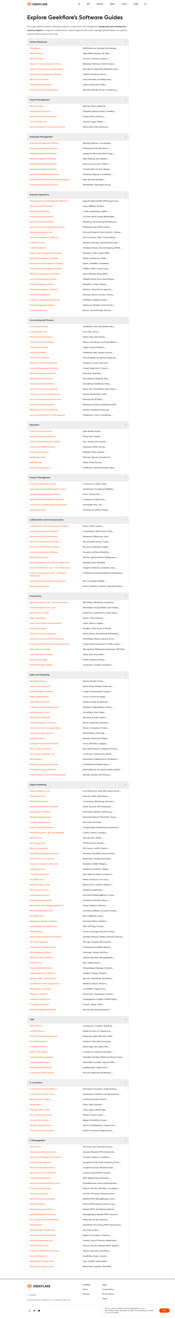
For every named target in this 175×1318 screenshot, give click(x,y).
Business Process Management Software (47, 227)
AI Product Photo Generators (42, 1131)
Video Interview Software (40, 85)
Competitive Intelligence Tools (43, 947)
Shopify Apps (35, 1105)
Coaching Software (38, 310)
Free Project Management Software (45, 494)
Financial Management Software (44, 368)
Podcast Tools (36, 963)
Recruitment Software (39, 80)
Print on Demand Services (41, 1115)
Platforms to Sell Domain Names (44, 764)
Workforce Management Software (44, 174)
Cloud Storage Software (40, 1162)
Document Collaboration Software (45, 542)
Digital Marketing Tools (40, 791)
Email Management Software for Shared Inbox (50, 563)
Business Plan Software (40, 211)
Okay (164, 1310)
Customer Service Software (41, 1057)
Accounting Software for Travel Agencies (47, 415)
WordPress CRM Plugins (40, 1062)
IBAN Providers (36, 463)
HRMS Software (36, 54)
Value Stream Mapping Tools (42, 754)
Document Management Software (44, 547)
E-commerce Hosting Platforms (43, 1089)
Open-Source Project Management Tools (47, 489)
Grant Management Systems (42, 305)
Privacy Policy (108, 1294)
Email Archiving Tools (39, 1194)
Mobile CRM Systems (39, 1052)
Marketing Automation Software (43, 921)
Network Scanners (37, 1204)
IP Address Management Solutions (44, 1251)
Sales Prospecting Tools (40, 686)
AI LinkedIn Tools (37, 880)
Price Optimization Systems (42, 733)
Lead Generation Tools (40, 712)
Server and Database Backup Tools (45, 1183)
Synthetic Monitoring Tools (41, 1241)
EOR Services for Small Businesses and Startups (50, 180)
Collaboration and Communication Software (49, 526)
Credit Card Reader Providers (42, 447)
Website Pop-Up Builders (40, 989)
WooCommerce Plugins (40, 1099)
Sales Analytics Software (40, 749)
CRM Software (36, 1026)
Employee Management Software (44, 143)
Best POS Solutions (38, 681)
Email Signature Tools (39, 557)
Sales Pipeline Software (40, 702)
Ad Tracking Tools (37, 843)
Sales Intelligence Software (41, 692)
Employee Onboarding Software (44, 148)
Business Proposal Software (41, 222)
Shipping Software (38, 738)
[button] (145, 4)
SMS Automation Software (41, 958)
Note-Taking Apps (37, 618)
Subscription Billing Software (42, 384)
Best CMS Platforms (38, 1256)
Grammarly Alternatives (40, 999)
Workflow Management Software (44, 258)
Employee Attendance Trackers (43, 169)
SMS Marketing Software (40, 952)
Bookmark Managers (39, 660)
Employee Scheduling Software (43, 164)
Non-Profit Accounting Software (43, 389)
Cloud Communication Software (44, 531)
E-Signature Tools (37, 243)
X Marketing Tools (37, 869)
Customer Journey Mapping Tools (44, 707)
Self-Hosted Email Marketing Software (46, 906)
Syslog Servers (36, 1225)
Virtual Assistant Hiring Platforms (44, 90)
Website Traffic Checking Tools (43, 979)
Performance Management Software (45, 74)
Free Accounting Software (41, 337)
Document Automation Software (44, 552)
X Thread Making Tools (39, 874)
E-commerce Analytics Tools (42, 1094)
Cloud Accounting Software (42, 342)
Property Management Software (43, 290)
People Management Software (43, 159)
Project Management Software (43, 484)
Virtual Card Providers (39, 452)
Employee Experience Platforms (43, 154)
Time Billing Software (39, 347)
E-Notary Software (38, 248)
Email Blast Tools (37, 916)
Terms (104, 1299)
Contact (86, 1294)
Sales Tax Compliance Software (43, 363)
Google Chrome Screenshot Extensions (46, 639)
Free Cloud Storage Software (42, 1168)
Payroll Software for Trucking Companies (47, 127)
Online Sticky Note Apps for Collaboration (48, 581)
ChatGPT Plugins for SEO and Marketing (47, 833)
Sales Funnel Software (39, 697)
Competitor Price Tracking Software (45, 728)
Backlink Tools (36, 838)
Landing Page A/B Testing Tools (43, 926)
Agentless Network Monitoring (43, 1215)
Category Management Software (44, 744)
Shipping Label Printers (40, 1110)
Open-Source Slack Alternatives (43, 537)
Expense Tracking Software (41, 379)
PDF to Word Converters (40, 649)
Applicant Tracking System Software (45, 64)
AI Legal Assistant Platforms (42, 217)
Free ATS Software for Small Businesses (46, 69)
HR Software (35, 48)
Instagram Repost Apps (40, 885)
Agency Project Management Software (46, 500)
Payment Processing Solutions (43, 437)
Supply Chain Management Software (46, 253)
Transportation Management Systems (46, 269)
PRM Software (36, 759)
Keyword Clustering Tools (40, 817)
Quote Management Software (43, 723)
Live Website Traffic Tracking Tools (44, 984)
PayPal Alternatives (38, 457)
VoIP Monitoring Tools (39, 1246)
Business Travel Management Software (46, 264)
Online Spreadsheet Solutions (42, 608)
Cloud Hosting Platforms (40, 1178)
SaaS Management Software (42, 1230)
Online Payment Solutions (41, 431)
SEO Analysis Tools (38, 796)
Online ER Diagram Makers (41, 665)
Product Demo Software (40, 718)
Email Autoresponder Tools (41, 911)
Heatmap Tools (36, 932)
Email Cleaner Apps (38, 629)
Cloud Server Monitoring (40, 1189)
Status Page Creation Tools (41, 1267)
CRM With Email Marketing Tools (44, 1036)
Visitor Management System (42, 284)
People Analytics (37, 59)
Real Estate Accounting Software (44, 410)
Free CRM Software (38, 1042)
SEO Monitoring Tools (39, 802)
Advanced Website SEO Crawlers (44, 807)
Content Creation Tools (40, 822)
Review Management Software (43, 1010)
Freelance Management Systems (44, 185)
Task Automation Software (41, 655)
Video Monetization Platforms (43, 973)
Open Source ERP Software (41, 206)
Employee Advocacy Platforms (43, 770)
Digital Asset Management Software (45, 937)
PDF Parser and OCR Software (42, 634)
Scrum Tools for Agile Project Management (48, 505)
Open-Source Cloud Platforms (43, 1173)
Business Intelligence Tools (41, 232)
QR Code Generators (39, 942)
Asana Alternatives (38, 510)
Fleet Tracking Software (40, 295)
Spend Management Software (43, 373)
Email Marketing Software (41, 900)
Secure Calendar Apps (39, 586)
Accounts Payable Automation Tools (45, 399)
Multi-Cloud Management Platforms (45, 1157)
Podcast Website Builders (41, 968)
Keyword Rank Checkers (40, 812)
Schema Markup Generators (42, 828)
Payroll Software (37, 106)
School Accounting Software (42, 405)
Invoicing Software (38, 353)
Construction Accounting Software (45, 394)
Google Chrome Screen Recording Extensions (49, 644)
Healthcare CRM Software (41, 1068)
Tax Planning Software (39, 358)
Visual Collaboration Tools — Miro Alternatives (50, 568)
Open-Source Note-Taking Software (45, 623)
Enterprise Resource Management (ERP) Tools (49, 201)
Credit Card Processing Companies (45, 442)
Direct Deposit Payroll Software (43, 117)
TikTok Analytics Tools (39, 890)
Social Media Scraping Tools (42, 859)
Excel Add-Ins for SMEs (39, 613)
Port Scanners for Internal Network (44, 1220)
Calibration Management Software (45, 300)
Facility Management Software (43, 279)
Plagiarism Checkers (38, 994)
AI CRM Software (37, 1031)
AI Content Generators (39, 1005)
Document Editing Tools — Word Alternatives (49, 603)
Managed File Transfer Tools (42, 1261)
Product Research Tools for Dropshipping (47, 775)
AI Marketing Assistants (40, 895)
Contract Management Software (44, 238)
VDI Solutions (35, 1147)
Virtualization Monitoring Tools (43, 1152)
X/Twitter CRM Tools (38, 1047)
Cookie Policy (108, 1289)
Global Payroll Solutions (40, 111)
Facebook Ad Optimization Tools (44, 864)
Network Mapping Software (41, 1209)
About (85, 1289)
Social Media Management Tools (44, 854)
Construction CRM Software (42, 1073)
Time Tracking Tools (38, 122)
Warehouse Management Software (45, 274)
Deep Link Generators (39, 848)
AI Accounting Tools (38, 332)
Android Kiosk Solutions (40, 468)
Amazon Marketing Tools (40, 1125)
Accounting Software (39, 327)
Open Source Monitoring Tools (43, 1235)
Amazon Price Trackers (39, 1120)
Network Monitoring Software (42, 1199)
